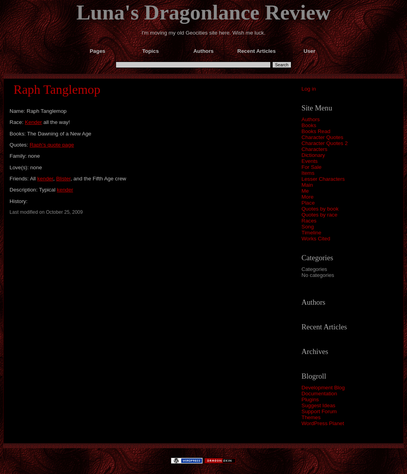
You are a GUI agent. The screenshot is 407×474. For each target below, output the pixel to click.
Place (308, 203)
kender (45, 179)
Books (309, 125)
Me (305, 191)
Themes (311, 417)
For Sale (312, 167)
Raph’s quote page (51, 145)
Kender (33, 122)
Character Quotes (322, 137)
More (308, 197)
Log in (309, 89)
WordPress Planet (323, 423)
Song (308, 227)
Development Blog (323, 388)
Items (308, 173)
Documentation (319, 394)
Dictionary (313, 155)
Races (309, 221)
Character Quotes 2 (325, 143)
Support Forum (319, 411)
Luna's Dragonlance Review (203, 12)
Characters (315, 149)
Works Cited (316, 239)
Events (310, 161)
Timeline (312, 233)
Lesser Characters (323, 179)
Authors (311, 119)
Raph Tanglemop (57, 89)
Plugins (310, 399)
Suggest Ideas (318, 405)
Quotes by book (320, 209)
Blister (63, 179)
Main (307, 185)
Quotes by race (319, 215)
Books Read (316, 131)
